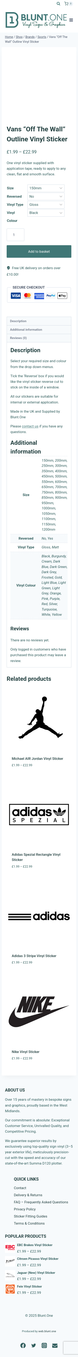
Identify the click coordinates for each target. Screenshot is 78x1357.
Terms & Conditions (29, 1223)
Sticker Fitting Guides (30, 1216)
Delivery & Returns (28, 1195)
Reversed (14, 196)
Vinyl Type (15, 204)
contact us (30, 426)
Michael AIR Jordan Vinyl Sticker (37, 758)
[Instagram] (44, 1345)
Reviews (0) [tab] (18, 338)
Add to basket (39, 251)
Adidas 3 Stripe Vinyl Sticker (34, 956)
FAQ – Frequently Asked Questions (41, 1202)
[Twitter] (33, 1345)
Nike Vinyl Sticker (26, 1052)
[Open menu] (71, 20)
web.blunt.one (47, 1331)
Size (10, 188)
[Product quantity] (15, 235)
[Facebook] (23, 1345)
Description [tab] (18, 321)
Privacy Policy (25, 1209)
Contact (20, 1188)
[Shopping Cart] (68, 3)
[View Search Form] (58, 4)
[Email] (55, 1345)
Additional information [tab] (26, 330)
